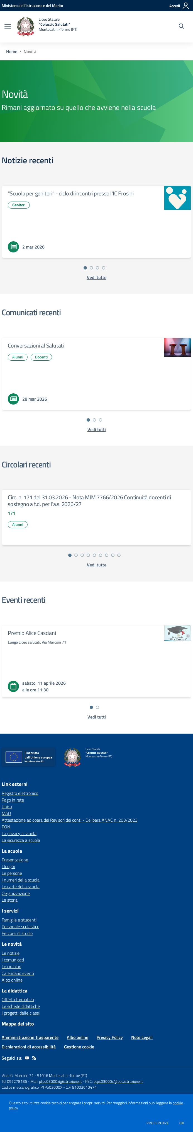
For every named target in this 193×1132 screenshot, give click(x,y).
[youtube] (27, 1057)
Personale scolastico (20, 926)
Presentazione (15, 859)
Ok (181, 1123)
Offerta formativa (18, 999)
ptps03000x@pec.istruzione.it (118, 1081)
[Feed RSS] (34, 1057)
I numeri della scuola (21, 879)
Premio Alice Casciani (32, 632)
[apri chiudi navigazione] (7, 26)
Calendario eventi (18, 973)
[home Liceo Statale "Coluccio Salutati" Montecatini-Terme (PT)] (47, 27)
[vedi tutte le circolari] (96, 564)
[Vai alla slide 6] (100, 555)
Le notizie (10, 953)
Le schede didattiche (21, 1006)
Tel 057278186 (14, 1081)
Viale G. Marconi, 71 (18, 1075)
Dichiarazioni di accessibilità (29, 1046)
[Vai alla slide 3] (97, 268)
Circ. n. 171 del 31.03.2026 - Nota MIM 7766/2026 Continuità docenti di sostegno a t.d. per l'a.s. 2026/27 (89, 500)
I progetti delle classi (21, 1013)
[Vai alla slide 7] (106, 555)
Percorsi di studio (17, 933)
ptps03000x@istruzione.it (60, 1081)
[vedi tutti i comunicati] (96, 429)
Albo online (12, 980)
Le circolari (11, 966)
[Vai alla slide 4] (103, 268)
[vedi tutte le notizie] (96, 277)
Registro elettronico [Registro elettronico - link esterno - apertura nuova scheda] (20, 793)
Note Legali (142, 1037)
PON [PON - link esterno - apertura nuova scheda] (6, 826)
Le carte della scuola (21, 886)
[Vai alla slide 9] (119, 555)
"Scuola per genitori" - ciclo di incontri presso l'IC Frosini (71, 193)
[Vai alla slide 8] (112, 555)
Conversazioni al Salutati (36, 345)
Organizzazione (16, 893)
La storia (10, 900)
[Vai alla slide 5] (94, 555)
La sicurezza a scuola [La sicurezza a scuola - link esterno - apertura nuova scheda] (21, 840)
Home (11, 51)
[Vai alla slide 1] (85, 268)
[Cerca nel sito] (181, 26)
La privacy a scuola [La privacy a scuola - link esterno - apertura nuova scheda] (19, 833)
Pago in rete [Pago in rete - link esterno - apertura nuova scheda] (13, 800)
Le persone (12, 873)
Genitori (18, 205)
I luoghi (8, 866)
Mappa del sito (18, 1023)
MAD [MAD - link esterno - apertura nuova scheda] (6, 813)
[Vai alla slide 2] (91, 268)
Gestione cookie (79, 1046)
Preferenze (157, 1123)
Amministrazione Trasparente (30, 1037)
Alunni (17, 357)
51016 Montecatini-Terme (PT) (62, 1075)
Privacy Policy (110, 1037)
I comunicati (13, 959)
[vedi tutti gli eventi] (96, 716)
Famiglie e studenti (19, 919)
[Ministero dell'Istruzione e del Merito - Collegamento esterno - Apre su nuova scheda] (32, 5)
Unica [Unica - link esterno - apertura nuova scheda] (7, 806)
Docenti (41, 357)
